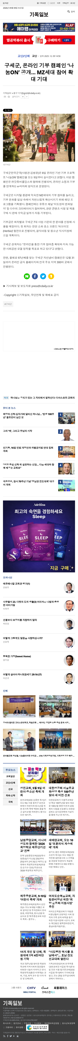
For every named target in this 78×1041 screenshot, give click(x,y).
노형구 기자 (16, 93)
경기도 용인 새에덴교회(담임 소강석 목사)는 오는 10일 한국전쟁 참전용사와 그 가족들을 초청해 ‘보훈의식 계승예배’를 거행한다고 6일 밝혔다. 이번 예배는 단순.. (61, 859)
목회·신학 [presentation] (10, 795)
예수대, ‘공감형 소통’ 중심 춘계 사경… (54, 722)
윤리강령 (19, 1027)
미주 (58, 3)
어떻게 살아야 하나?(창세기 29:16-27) (22, 674)
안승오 (6, 587)
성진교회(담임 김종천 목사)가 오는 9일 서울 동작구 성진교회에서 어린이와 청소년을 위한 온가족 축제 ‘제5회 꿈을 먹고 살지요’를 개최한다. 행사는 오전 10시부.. (33, 807)
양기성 (6, 660)
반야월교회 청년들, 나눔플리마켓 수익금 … (20, 755)
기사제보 (37, 1023)
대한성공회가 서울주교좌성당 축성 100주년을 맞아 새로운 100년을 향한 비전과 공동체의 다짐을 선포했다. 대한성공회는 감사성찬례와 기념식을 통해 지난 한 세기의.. (62, 807)
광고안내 (17, 1023)
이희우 (6, 608)
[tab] (10, 776)
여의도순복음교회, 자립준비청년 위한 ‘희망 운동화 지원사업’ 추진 (62, 901)
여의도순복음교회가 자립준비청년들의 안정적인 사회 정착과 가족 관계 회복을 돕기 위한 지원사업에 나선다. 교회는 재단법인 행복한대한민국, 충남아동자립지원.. (62, 919)
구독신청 (65, 3)
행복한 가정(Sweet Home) (17, 656)
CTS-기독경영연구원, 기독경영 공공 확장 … (56, 755)
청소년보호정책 (68, 1023)
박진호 (6, 623)
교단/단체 (24, 56)
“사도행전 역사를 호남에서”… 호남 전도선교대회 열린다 (61, 955)
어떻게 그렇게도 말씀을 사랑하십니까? (23, 638)
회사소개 (6, 1023)
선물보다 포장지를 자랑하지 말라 (20, 620)
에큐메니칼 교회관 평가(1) (16, 583)
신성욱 (6, 641)
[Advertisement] (39, 373)
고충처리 (9, 1027)
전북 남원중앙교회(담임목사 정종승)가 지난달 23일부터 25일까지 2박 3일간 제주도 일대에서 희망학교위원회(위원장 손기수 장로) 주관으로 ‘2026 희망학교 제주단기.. (33, 863)
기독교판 (43, 3)
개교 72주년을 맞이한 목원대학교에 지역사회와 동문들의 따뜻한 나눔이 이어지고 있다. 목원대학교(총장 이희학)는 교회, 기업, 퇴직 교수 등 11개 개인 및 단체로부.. (33, 971)
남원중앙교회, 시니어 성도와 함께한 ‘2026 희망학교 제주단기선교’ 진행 (33, 845)
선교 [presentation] (10, 789)
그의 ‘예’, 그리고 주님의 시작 (17, 431)
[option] (21, 710)
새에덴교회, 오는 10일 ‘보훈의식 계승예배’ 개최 (61, 843)
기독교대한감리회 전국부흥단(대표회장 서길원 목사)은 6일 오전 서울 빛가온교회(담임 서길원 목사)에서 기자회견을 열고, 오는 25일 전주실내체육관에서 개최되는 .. (62, 971)
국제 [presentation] (10, 801)
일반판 (52, 3)
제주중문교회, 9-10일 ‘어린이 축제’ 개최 (33, 898)
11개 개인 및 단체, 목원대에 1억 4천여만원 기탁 (33, 955)
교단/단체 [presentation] (10, 782)
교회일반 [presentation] (10, 776)
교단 (34, 56)
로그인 (72, 3)
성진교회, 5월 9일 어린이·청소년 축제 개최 (32, 791)
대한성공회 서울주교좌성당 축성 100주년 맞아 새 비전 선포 (61, 791)
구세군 (9, 304)
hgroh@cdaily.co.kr (31, 93)
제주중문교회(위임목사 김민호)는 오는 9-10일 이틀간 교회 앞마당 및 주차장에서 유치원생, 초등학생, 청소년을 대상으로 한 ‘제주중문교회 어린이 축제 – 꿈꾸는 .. (33, 912)
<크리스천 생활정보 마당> (64, 349)
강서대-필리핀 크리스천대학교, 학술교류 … (20, 722)
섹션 (5, 3)
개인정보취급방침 (51, 1023)
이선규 (6, 678)
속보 (6, 397)
